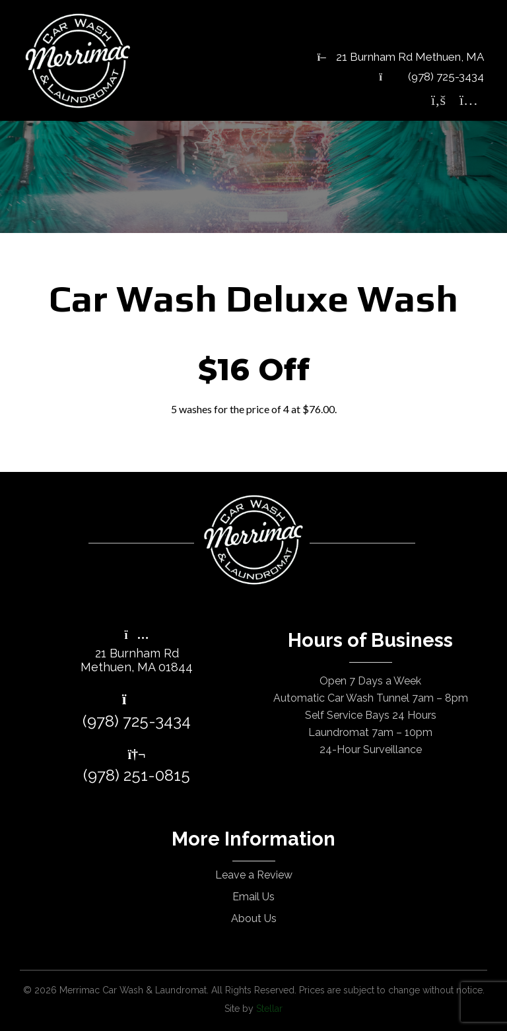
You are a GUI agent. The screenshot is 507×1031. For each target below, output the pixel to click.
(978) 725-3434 (431, 76)
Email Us (253, 896)
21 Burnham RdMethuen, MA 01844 (137, 652)
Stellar (269, 1008)
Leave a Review (253, 875)
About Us (254, 918)
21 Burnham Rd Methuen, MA (401, 56)
